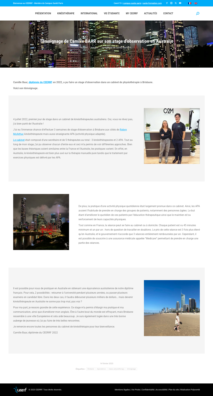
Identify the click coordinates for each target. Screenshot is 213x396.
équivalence (101, 369)
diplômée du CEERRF (40, 82)
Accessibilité (161, 389)
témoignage (131, 369)
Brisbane (90, 369)
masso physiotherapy (116, 369)
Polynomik (195, 389)
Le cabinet (19, 139)
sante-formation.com (152, 3)
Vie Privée (135, 389)
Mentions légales (122, 389)
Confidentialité (148, 389)
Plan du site (174, 389)
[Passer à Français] (190, 3)
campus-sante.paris (132, 3)
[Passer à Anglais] (196, 3)
